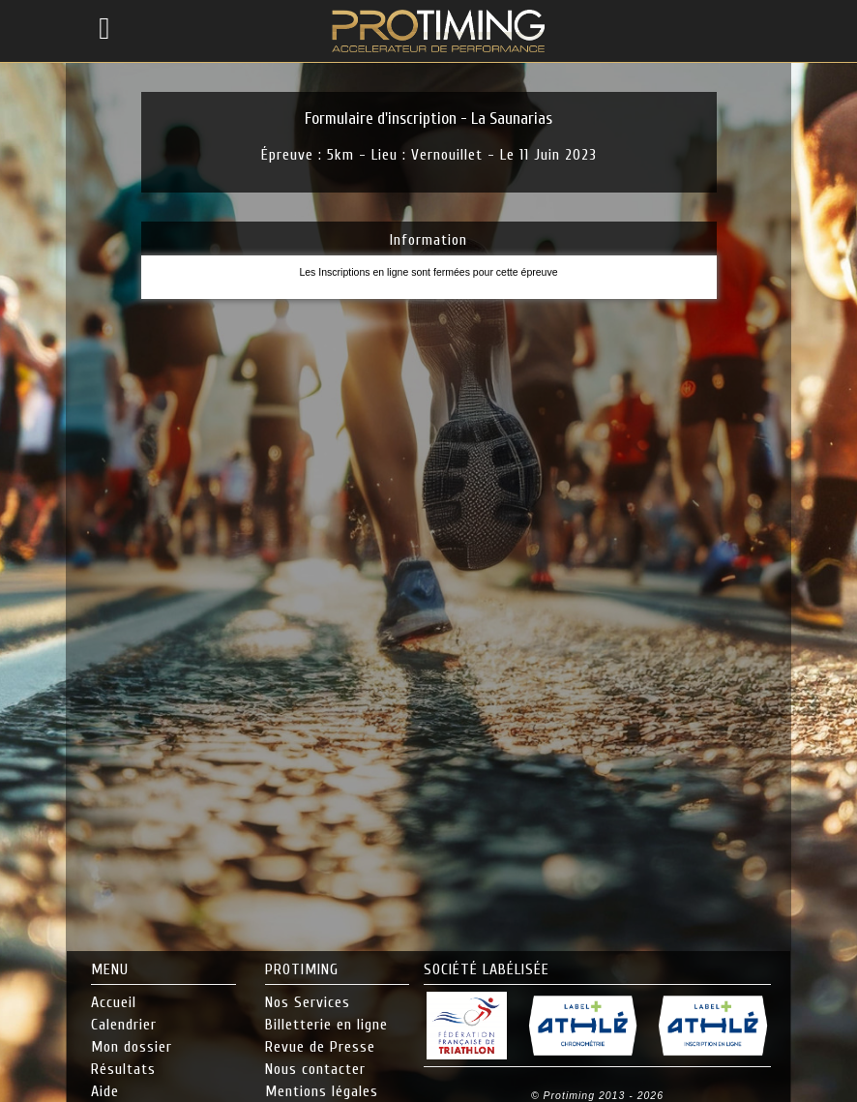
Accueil (113, 1002)
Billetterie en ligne (326, 1024)
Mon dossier (131, 1047)
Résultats (123, 1069)
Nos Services (307, 1002)
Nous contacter (315, 1069)
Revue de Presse (320, 1047)
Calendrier (124, 1024)
